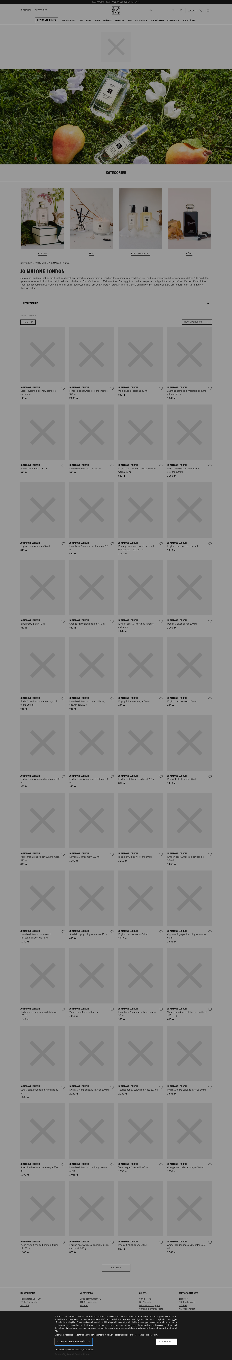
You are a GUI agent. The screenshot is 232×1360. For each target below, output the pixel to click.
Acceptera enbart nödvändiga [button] (73, 1342)
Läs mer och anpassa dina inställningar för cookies (74, 1349)
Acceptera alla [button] (166, 1342)
